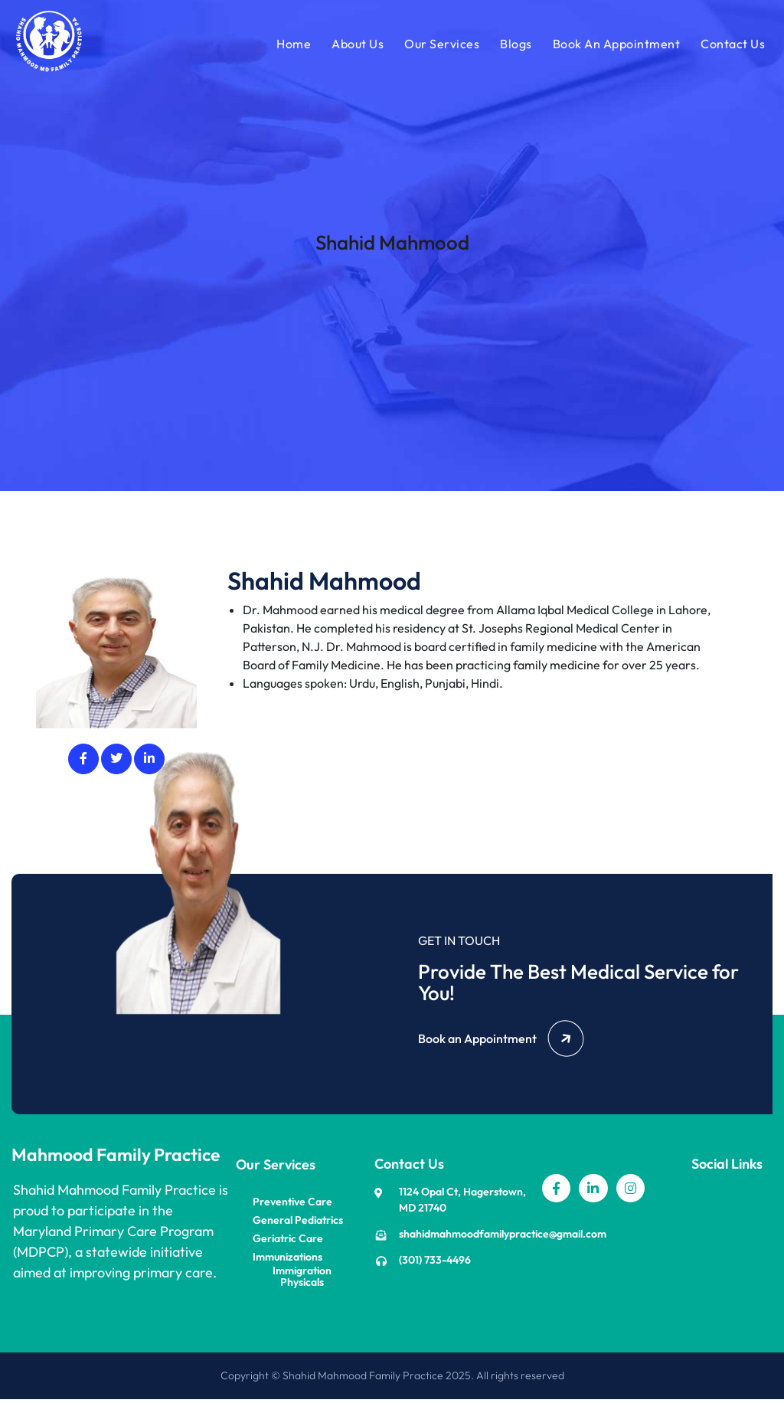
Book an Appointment (500, 1042)
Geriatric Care (288, 1242)
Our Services (440, 45)
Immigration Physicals (302, 1280)
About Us (356, 45)
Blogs (514, 45)
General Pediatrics (298, 1223)
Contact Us (731, 45)
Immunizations (287, 1260)
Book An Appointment (615, 45)
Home (292, 45)
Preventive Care (292, 1205)
